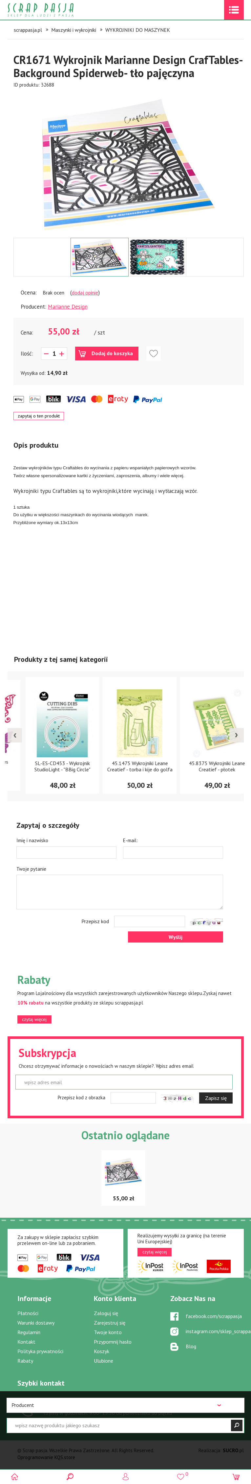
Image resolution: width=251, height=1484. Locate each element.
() (181, 1474)
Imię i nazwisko (32, 840)
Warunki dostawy (35, 1322)
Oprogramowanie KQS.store (46, 1457)
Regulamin (28, 1332)
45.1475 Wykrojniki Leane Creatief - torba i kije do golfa (203, 766)
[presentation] (15, 735)
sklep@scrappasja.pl (196, 1401)
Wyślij (175, 937)
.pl (233, 1450)
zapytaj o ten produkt (39, 416)
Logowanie (125, 1476)
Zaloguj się (106, 1313)
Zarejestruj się (109, 1322)
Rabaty (25, 1360)
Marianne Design (68, 306)
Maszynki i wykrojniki (73, 30)
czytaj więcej (34, 1019)
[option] (128, 163)
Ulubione (103, 1360)
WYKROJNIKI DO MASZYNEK (137, 30)
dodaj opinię (85, 292)
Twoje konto (108, 1332)
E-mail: (130, 840)
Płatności (27, 1313)
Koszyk (101, 1351)
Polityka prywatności (40, 1351)
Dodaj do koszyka (112, 353)
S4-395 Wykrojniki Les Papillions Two (48, 766)
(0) (236, 1476)
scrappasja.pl (28, 30)
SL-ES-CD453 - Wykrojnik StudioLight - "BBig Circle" (125, 766)
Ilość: (27, 353)
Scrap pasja (55, 10)
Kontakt (26, 1341)
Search (70, 1476)
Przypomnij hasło (113, 1341)
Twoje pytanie (31, 869)
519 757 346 (69, 1403)
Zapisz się (216, 1098)
